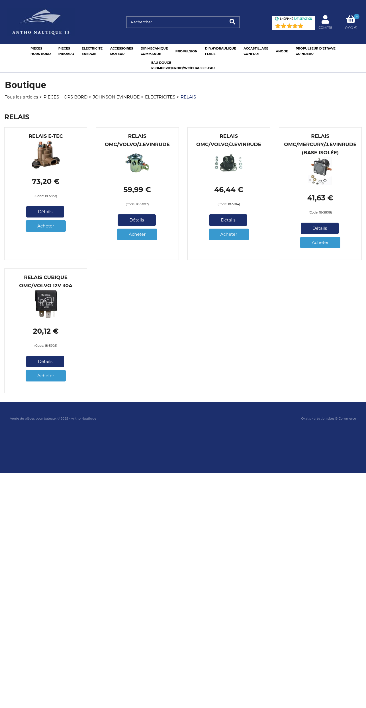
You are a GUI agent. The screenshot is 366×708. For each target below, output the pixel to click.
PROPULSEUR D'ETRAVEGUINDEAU (316, 51)
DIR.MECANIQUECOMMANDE (154, 51)
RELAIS (188, 97)
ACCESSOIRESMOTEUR (121, 51)
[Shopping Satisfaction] (293, 19)
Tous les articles (21, 97)
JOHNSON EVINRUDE (116, 97)
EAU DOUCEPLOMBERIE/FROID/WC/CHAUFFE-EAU (183, 65)
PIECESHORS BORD (40, 51)
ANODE (282, 51)
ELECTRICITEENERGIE (92, 51)
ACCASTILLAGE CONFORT (256, 51)
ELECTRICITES (160, 97)
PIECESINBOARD (66, 51)
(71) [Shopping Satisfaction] (308, 27)
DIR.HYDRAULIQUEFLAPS (220, 51)
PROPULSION (186, 51)
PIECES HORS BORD (65, 97)
